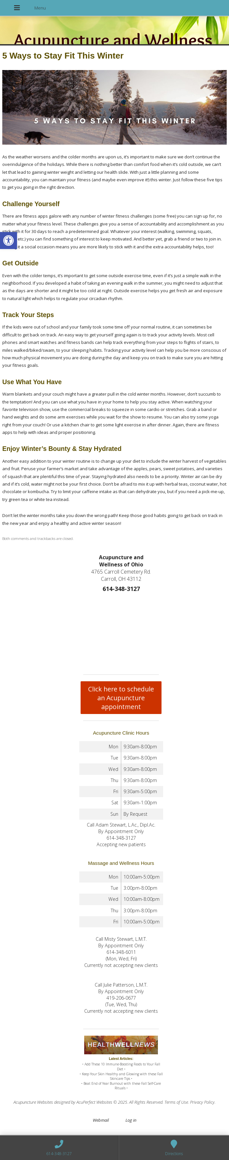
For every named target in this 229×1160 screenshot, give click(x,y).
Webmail (101, 1120)
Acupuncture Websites (33, 1102)
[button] (8, 240)
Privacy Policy (202, 1102)
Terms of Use (176, 1102)
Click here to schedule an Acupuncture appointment (121, 698)
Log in (130, 1120)
